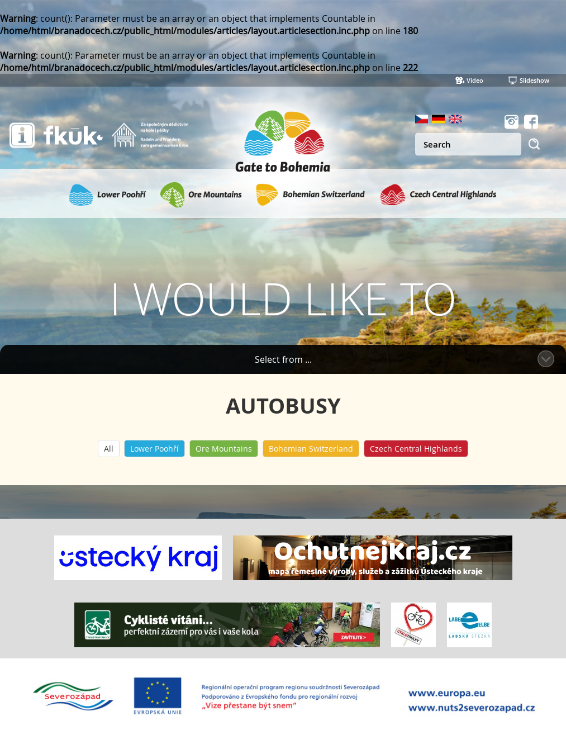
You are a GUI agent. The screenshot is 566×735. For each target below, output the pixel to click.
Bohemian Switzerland (311, 448)
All (108, 448)
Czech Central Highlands (416, 448)
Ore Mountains (224, 448)
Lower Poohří (154, 448)
